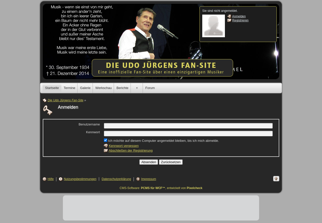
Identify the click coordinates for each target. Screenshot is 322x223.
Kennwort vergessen (124, 146)
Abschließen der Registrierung (131, 150)
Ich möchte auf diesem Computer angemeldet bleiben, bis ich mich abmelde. (161, 141)
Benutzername (89, 124)
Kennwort (93, 132)
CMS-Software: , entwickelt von (161, 188)
